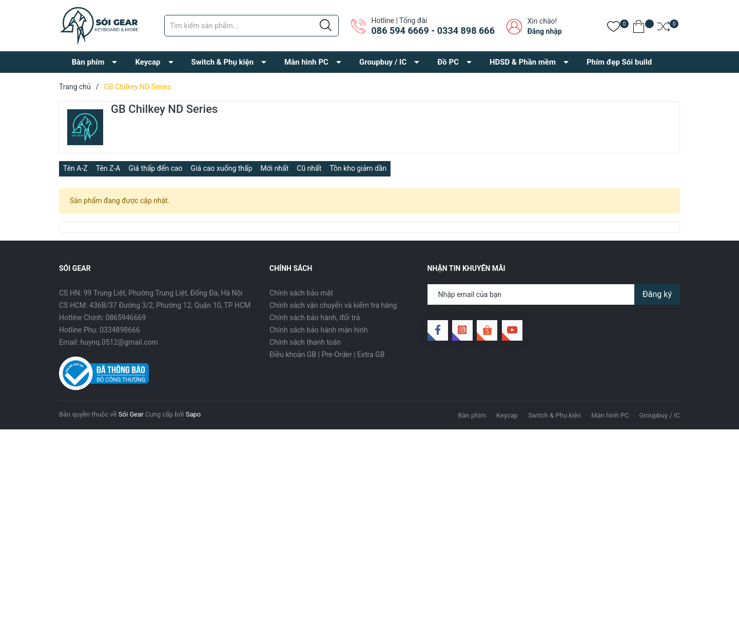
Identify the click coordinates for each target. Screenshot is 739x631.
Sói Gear (131, 414)
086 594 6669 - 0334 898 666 (432, 30)
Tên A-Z (75, 168)
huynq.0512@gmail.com (119, 342)
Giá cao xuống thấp (221, 168)
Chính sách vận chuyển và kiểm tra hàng (333, 305)
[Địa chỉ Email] (553, 294)
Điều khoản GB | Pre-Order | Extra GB (326, 354)
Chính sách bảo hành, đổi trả (314, 317)
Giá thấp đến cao (155, 168)
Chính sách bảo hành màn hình (318, 330)
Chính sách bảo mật (301, 293)
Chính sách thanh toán (305, 342)
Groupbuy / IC (382, 62)
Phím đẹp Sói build (619, 62)
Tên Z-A (108, 168)
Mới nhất (275, 168)
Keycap (147, 62)
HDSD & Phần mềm (523, 62)
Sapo (193, 414)
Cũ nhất (309, 168)
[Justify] (326, 25)
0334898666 (120, 330)
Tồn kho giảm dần (357, 168)
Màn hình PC (306, 62)
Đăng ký (657, 294)
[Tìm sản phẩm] (251, 25)
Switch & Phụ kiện (222, 62)
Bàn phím (88, 62)
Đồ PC (448, 62)
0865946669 (126, 317)
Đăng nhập (544, 31)
